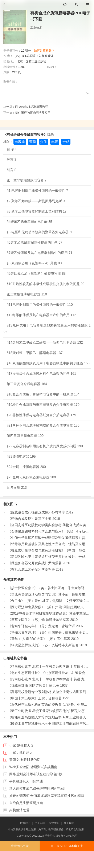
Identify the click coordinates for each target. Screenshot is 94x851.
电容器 (20, 142)
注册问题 (40, 823)
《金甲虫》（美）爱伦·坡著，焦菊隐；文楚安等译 (45, 601)
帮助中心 (54, 823)
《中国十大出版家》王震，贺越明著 (35, 698)
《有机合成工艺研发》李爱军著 (31, 569)
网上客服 (69, 823)
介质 (43, 142)
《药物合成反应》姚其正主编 (30, 518)
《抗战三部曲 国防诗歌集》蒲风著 (33, 685)
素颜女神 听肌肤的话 (24, 760)
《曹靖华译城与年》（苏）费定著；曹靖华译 (41, 626)
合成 (65, 142)
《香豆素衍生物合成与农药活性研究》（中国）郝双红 (48, 550)
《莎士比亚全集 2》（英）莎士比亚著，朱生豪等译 (46, 588)
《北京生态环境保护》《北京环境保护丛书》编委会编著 (50, 673)
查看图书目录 (20, 846)
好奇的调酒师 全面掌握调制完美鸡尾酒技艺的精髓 (46, 795)
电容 (54, 142)
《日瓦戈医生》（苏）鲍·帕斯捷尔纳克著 (38, 620)
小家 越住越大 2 (21, 745)
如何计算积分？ (44, 50)
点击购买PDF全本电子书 (67, 846)
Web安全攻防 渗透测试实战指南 (33, 767)
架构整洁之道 (19, 810)
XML (68, 835)
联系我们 (25, 823)
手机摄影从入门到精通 (26, 781)
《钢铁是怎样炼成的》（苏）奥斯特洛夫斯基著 (43, 645)
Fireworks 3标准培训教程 (31, 106)
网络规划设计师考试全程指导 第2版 (35, 774)
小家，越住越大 (21, 752)
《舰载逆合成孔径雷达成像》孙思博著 (36, 512)
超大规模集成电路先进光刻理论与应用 (37, 788)
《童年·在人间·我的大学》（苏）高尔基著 (39, 639)
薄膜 (32, 142)
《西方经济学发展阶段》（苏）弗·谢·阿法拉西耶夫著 (47, 607)
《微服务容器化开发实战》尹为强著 (35, 563)
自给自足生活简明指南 (26, 803)
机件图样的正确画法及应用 (32, 112)
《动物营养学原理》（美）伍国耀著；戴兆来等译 (45, 632)
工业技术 (36, 27)
